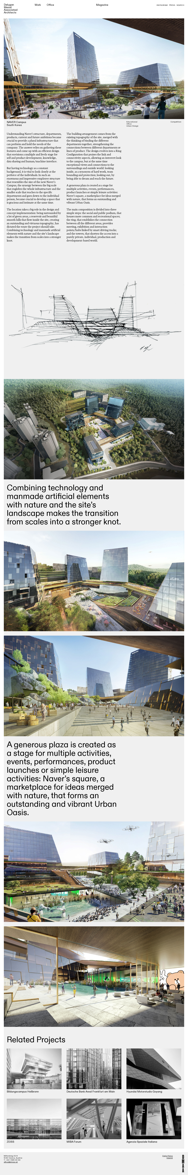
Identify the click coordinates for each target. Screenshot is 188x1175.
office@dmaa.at (11, 1162)
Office (50, 5)
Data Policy (167, 1156)
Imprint (170, 1158)
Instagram (162, 5)
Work (38, 5)
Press (172, 5)
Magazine (102, 5)
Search (180, 5)
